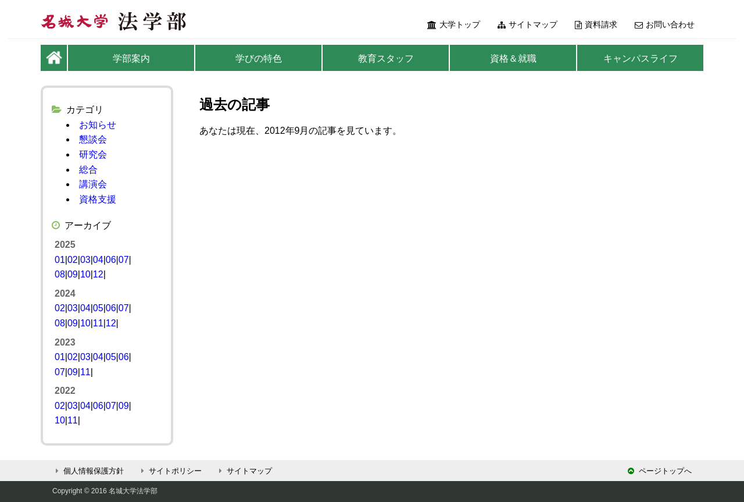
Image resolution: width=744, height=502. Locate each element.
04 (98, 260)
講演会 (93, 184)
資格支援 (97, 199)
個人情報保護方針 (88, 471)
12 (98, 274)
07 (124, 260)
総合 (88, 170)
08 (60, 274)
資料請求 (596, 24)
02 (72, 260)
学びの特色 (258, 58)
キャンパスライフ (640, 58)
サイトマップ (527, 24)
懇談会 (93, 139)
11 (98, 323)
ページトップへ (660, 471)
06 (111, 260)
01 (60, 260)
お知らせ (97, 125)
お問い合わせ (665, 24)
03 (85, 260)
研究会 (93, 154)
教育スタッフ (386, 58)
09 (72, 274)
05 (98, 308)
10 (85, 274)
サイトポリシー (170, 471)
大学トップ (453, 24)
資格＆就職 (513, 58)
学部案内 (131, 58)
